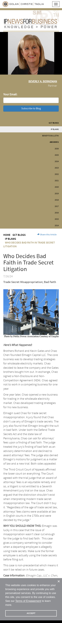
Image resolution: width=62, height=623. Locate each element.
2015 (57, 219)
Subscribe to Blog (31, 108)
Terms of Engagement (28, 601)
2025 (57, 155)
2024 (57, 161)
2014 (57, 225)
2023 (57, 168)
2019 (57, 193)
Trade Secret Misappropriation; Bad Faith (29, 282)
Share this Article (47, 234)
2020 (57, 187)
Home (6, 235)
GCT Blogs (54, 123)
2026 (57, 148)
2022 (57, 174)
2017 (57, 206)
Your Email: (10, 94)
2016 (57, 213)
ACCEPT (31, 613)
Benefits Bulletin (50, 136)
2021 (57, 180)
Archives (54, 142)
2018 (57, 200)
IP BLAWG (55, 129)
